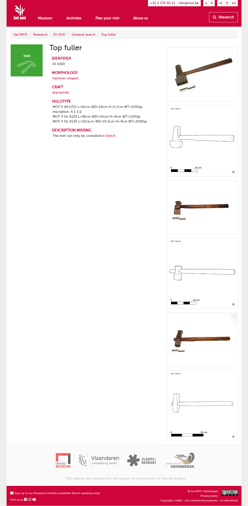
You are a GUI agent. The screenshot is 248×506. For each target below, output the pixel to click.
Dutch (110, 136)
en (234, 3)
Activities (73, 18)
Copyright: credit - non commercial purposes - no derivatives (199, 500)
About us (140, 18)
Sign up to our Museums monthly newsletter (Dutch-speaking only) (55, 493)
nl (220, 3)
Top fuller (108, 34)
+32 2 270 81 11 (162, 3)
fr (227, 3)
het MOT (20, 34)
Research (223, 17)
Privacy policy (209, 496)
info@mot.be (189, 3)
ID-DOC (59, 34)
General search (83, 34)
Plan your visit (107, 18)
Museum (45, 18)
